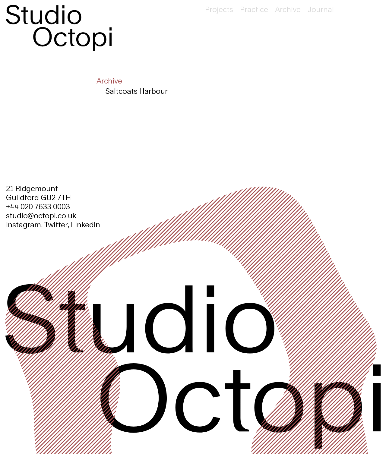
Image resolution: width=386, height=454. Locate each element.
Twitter (56, 224)
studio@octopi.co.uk (41, 215)
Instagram (23, 224)
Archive (288, 9)
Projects (219, 9)
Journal (321, 9)
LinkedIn (85, 224)
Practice (254, 9)
